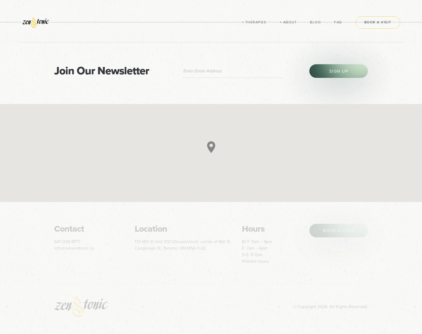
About (290, 22)
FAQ (338, 22)
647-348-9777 (67, 241)
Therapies (256, 22)
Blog (315, 22)
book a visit (339, 230)
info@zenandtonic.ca (74, 248)
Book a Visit (377, 22)
